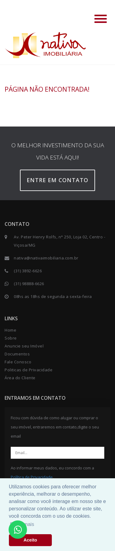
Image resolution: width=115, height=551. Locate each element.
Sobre (11, 338)
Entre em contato (57, 180)
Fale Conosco (18, 362)
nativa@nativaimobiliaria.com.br (46, 258)
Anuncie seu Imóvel (24, 346)
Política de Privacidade (32, 477)
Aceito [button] (30, 540)
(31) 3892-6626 (28, 271)
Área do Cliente (20, 377)
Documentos (17, 354)
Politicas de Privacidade (28, 370)
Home (10, 330)
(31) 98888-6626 (29, 283)
